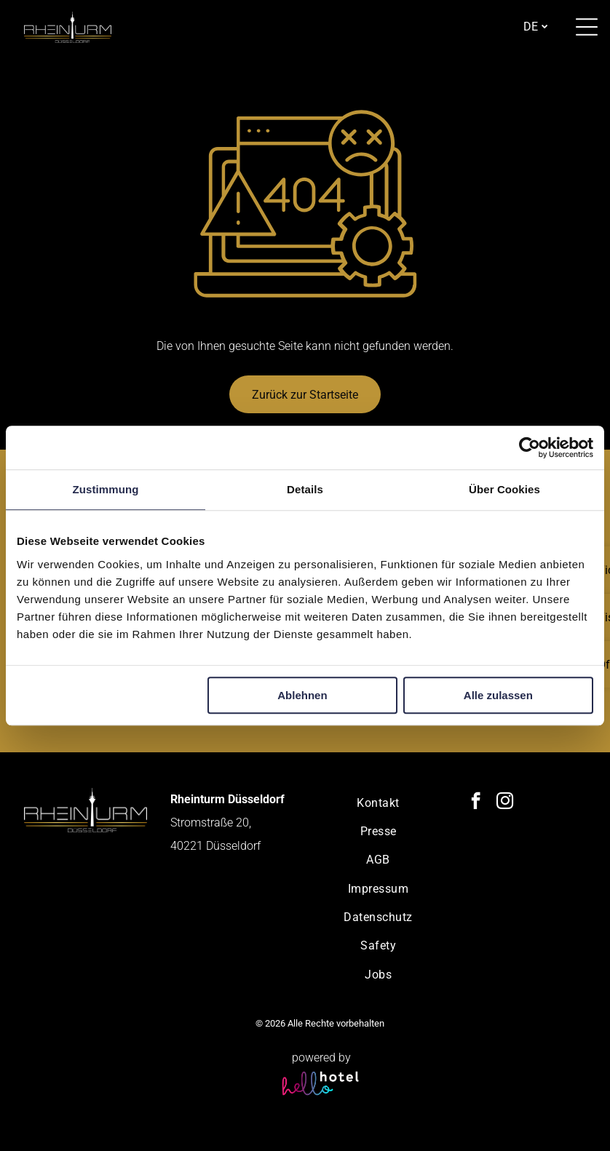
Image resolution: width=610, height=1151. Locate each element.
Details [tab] (305, 489)
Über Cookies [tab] (504, 489)
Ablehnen (302, 695)
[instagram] (505, 802)
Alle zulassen (498, 695)
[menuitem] (378, 802)
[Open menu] (587, 27)
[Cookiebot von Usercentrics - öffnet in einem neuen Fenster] (529, 447)
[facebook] (475, 802)
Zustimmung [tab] (106, 489)
